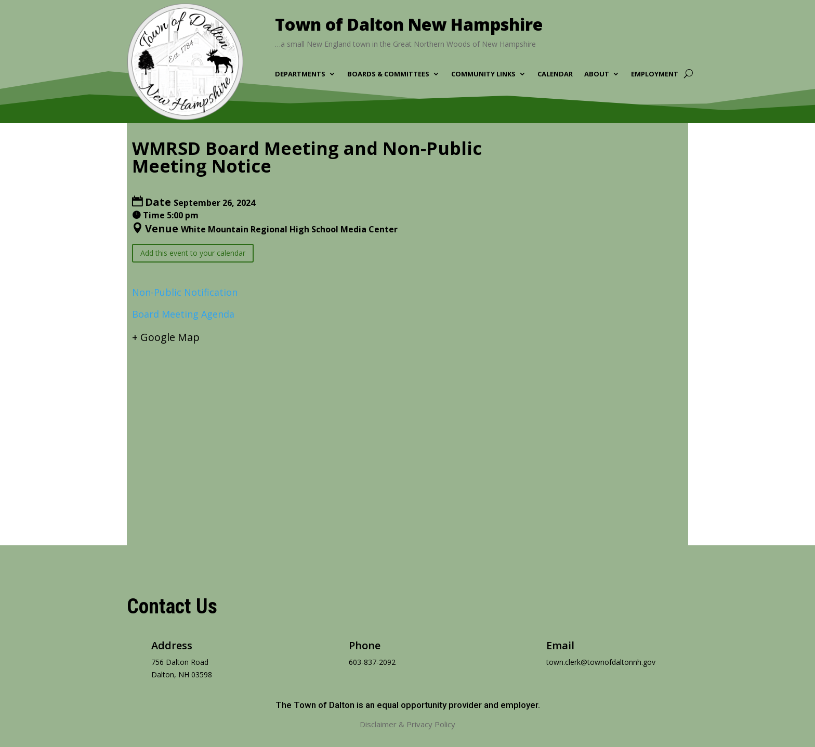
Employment (654, 74)
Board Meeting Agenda (183, 314)
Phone (364, 645)
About (596, 74)
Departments (300, 74)
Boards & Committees (388, 74)
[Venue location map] (407, 435)
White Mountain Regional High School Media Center (289, 229)
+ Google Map (166, 337)
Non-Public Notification (185, 292)
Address (171, 645)
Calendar (555, 74)
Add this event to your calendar (192, 253)
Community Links (483, 74)
